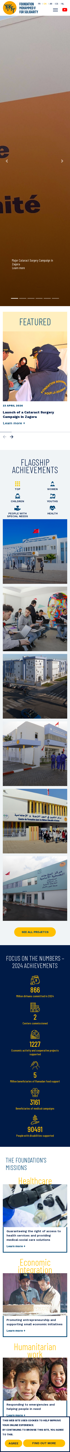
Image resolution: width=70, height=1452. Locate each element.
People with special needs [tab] (17, 512)
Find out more (44, 1443)
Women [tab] (52, 486)
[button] (7, 161)
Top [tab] (17, 486)
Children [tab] (17, 498)
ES (56, 3)
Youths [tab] (52, 498)
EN (45, 3)
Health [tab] (52, 510)
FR (39, 3)
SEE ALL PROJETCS (35, 932)
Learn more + (16, 1246)
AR (51, 3)
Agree (13, 1443)
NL (62, 3)
